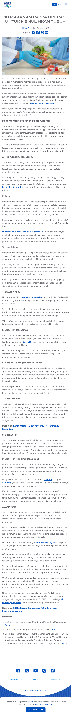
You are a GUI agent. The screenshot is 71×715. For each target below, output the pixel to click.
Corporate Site (16, 679)
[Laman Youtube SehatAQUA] (35, 670)
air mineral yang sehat (47, 542)
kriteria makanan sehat (31, 297)
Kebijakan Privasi (22, 683)
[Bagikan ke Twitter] (33, 32)
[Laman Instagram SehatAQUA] (44, 670)
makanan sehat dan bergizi (42, 103)
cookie (30, 701)
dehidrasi (6, 482)
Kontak (35, 679)
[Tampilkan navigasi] (65, 4)
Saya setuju (35, 710)
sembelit (48, 479)
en (59, 4)
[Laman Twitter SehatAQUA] (26, 670)
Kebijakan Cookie (49, 683)
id (55, 4)
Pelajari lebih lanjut (44, 704)
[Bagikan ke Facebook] (38, 32)
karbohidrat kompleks (13, 187)
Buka (7, 625)
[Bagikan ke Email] (46, 32)
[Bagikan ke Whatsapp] (42, 32)
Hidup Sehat (27, 28)
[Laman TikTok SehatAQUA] (52, 670)
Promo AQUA (55, 679)
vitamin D (26, 342)
